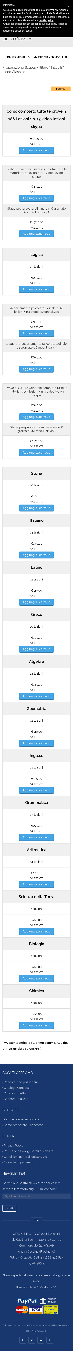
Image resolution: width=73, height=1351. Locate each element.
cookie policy (46, 20)
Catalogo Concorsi (17, 1087)
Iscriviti (9, 1208)
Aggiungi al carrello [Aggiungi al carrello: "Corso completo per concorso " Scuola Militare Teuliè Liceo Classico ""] (36, 150)
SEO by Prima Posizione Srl (36, 1331)
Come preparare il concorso (23, 1125)
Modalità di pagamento (20, 1162)
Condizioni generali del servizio (25, 1156)
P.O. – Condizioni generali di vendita (28, 1151)
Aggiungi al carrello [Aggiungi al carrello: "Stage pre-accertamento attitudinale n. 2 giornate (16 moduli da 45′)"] (36, 369)
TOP (36, 1220)
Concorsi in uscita (16, 1099)
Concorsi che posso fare (21, 1082)
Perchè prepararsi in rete (21, 1119)
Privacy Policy (13, 1145)
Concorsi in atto (15, 1093)
